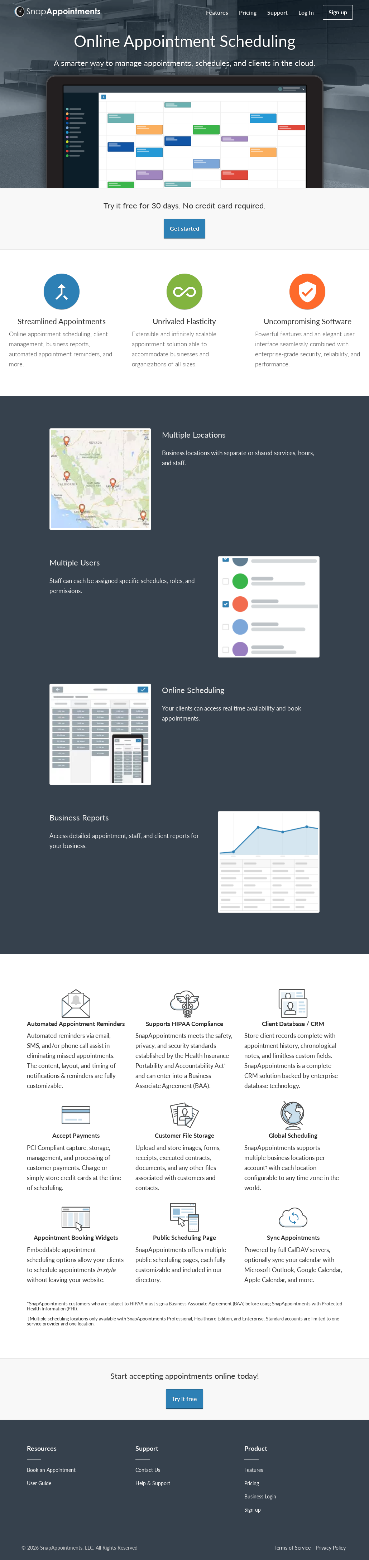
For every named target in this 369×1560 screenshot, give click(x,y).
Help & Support (152, 1483)
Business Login (260, 1496)
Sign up (338, 12)
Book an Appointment (51, 1470)
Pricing (248, 12)
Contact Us (147, 1470)
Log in (306, 12)
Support (277, 12)
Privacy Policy (331, 1548)
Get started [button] (184, 228)
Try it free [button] (184, 1398)
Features (217, 12)
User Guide (39, 1483)
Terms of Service (292, 1548)
